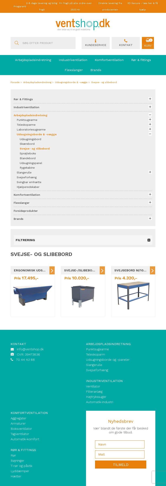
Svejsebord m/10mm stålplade (132, 270)
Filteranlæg (94, 391)
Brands (95, 70)
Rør (13, 455)
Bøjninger (17, 461)
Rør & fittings (141, 60)
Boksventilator (21, 429)
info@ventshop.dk (30, 349)
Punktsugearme (97, 349)
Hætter (16, 476)
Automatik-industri (99, 402)
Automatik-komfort (25, 439)
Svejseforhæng (97, 370)
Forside (15, 82)
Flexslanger (74, 70)
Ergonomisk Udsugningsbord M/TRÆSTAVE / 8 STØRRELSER (31, 270)
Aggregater (18, 418)
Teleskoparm (95, 354)
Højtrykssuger (96, 397)
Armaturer (18, 423)
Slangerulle (94, 365)
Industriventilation (73, 60)
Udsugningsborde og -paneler (108, 360)
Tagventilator (20, 434)
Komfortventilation (109, 60)
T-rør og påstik (21, 466)
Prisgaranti (20, 6)
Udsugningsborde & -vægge (71, 82)
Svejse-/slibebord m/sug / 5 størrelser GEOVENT (82, 270)
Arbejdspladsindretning (33, 60)
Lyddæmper (20, 471)
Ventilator (93, 386)
